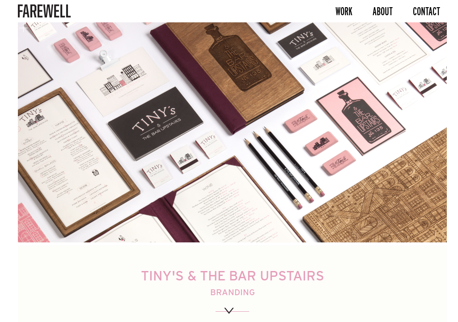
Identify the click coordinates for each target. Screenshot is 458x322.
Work (343, 11)
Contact (426, 11)
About (383, 11)
